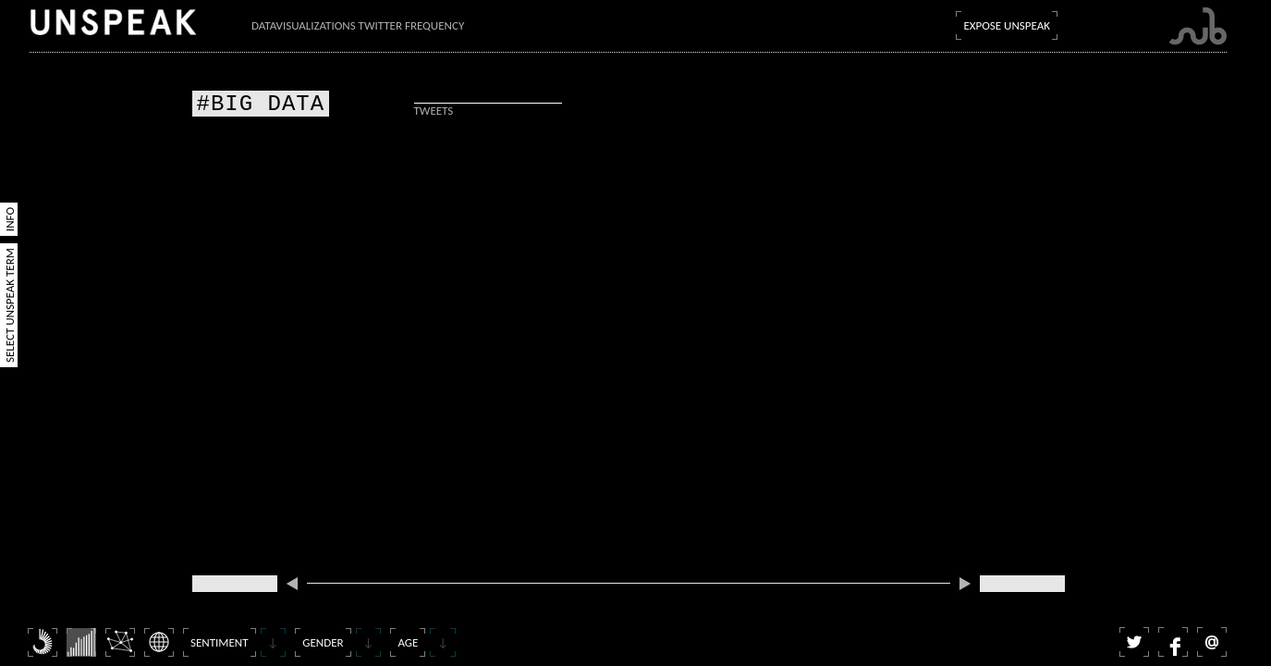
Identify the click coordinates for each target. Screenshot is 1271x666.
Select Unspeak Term (10, 305)
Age (407, 642)
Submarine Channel (1197, 26)
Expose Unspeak (1006, 25)
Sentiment (219, 642)
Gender (322, 642)
